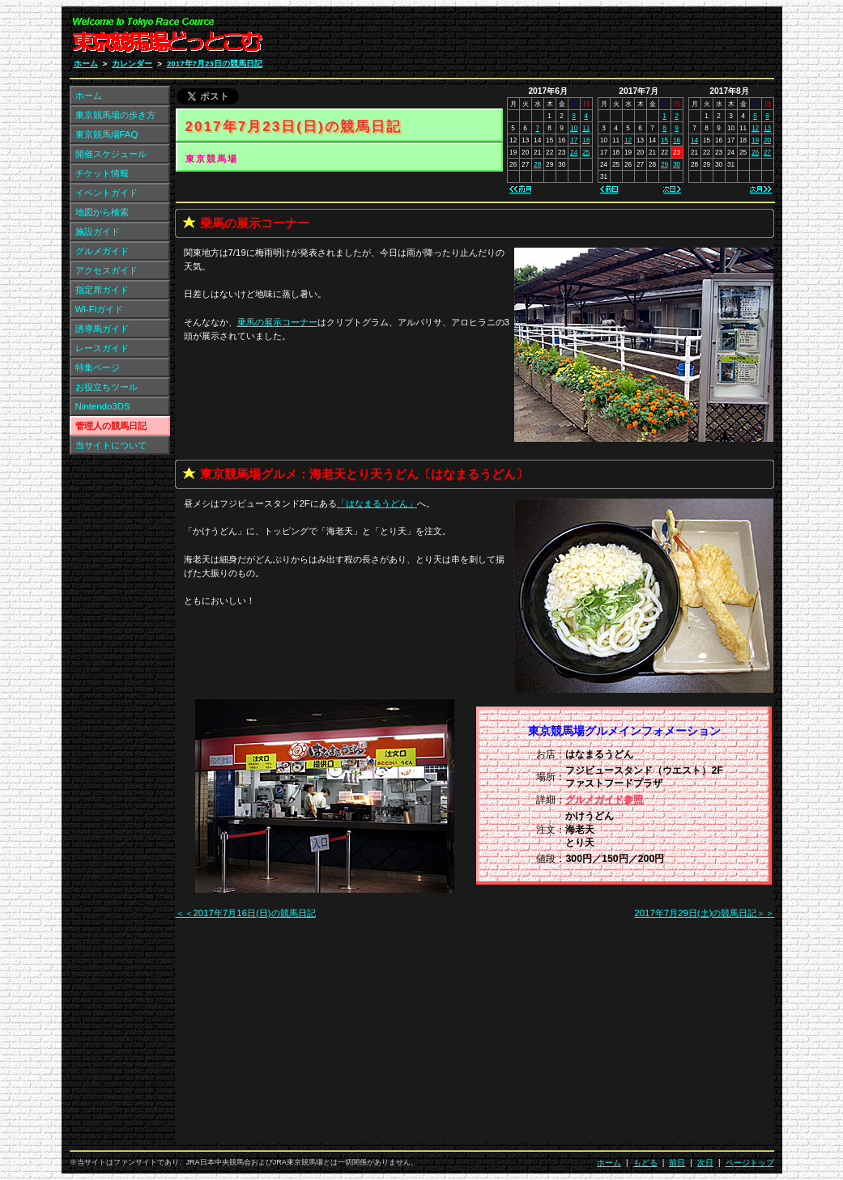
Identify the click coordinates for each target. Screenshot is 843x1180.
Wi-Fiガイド (99, 309)
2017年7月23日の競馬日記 (214, 63)
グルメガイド (102, 251)
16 (676, 140)
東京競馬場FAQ (106, 134)
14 (694, 140)
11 (586, 128)
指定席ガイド (102, 290)
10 (573, 128)
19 (755, 140)
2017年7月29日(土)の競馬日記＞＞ (704, 913)
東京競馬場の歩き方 (115, 115)
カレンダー (132, 63)
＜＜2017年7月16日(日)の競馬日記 (246, 913)
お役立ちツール (106, 387)
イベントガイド (106, 192)
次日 (705, 1162)
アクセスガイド (106, 270)
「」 (377, 503)
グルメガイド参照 (604, 799)
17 (573, 140)
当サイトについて (111, 445)
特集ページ (97, 367)
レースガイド (102, 348)
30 (676, 164)
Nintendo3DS (102, 406)
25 (586, 152)
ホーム (86, 63)
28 (537, 164)
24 (573, 152)
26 (755, 152)
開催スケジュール (111, 154)
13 (767, 128)
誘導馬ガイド (102, 328)
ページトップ (750, 1162)
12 (628, 140)
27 (767, 152)
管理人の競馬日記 (111, 426)
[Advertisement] (580, 39)
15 (664, 140)
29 (664, 164)
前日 (677, 1162)
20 (767, 140)
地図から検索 (102, 212)
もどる (645, 1162)
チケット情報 (102, 173)
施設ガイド (97, 231)
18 (586, 140)
